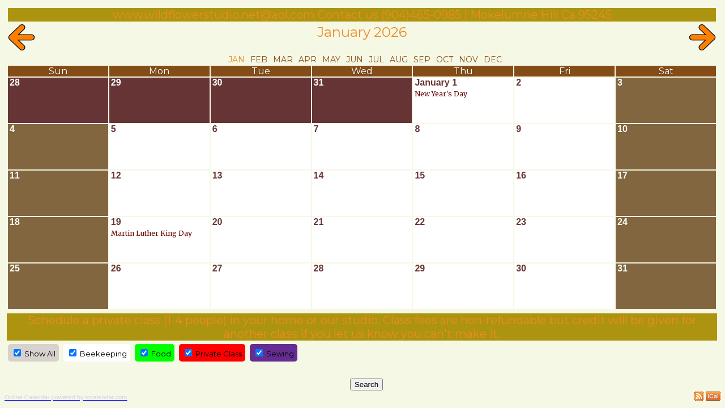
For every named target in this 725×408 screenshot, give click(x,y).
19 (116, 222)
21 (319, 222)
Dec (493, 59)
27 (217, 268)
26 (116, 268)
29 (116, 82)
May (331, 59)
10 (622, 129)
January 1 (436, 82)
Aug (399, 59)
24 (622, 222)
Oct (444, 59)
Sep (421, 59)
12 (116, 175)
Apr (307, 59)
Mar (283, 59)
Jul (376, 59)
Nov (468, 59)
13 (217, 175)
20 (217, 222)
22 (420, 222)
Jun (354, 59)
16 (521, 175)
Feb (258, 59)
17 (622, 175)
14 (319, 175)
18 (15, 222)
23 (521, 222)
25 (15, 268)
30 (217, 82)
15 (420, 175)
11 (15, 175)
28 (15, 82)
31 (319, 82)
